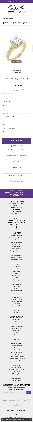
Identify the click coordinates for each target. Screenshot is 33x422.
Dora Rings (16, 280)
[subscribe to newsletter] (28, 392)
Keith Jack (16, 288)
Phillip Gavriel (16, 297)
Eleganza (16, 282)
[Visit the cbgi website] (18, 400)
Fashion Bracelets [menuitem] (16, 343)
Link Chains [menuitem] (16, 341)
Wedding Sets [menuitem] (16, 374)
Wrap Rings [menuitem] (16, 371)
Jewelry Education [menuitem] (16, 235)
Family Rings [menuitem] (16, 365)
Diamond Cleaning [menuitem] (16, 253)
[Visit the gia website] (5, 400)
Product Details (16, 176)
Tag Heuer (16, 310)
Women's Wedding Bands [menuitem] (16, 356)
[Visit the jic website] (28, 400)
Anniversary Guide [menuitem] (16, 257)
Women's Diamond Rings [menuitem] (16, 369)
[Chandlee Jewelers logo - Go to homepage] (16, 9)
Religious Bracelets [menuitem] (16, 367)
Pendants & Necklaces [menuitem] (16, 326)
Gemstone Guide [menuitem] (17, 246)
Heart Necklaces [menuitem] (16, 378)
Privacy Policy (10, 410)
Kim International (16, 290)
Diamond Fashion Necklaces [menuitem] (16, 358)
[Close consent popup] (30, 419)
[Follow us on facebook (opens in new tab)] (16, 227)
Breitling (16, 273)
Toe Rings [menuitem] (16, 339)
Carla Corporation (16, 275)
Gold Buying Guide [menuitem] (16, 259)
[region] (16, 49)
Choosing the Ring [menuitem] (16, 242)
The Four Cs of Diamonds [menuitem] (16, 238)
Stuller (16, 308)
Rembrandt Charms (16, 299)
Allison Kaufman (16, 267)
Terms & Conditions (21, 410)
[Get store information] (16, 213)
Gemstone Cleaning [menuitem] (16, 255)
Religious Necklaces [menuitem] (16, 361)
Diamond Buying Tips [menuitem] (16, 240)
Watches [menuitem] (16, 335)
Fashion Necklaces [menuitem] (16, 345)
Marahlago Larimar (16, 295)
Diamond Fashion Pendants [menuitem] (16, 363)
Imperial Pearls (16, 284)
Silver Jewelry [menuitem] (16, 330)
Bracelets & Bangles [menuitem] (16, 328)
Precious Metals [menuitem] (16, 248)
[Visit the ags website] (16, 405)
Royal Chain (16, 303)
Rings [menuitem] (16, 322)
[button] (8, 1)
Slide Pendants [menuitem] (16, 354)
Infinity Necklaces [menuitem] (16, 352)
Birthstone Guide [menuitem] (16, 244)
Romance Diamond (16, 301)
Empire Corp (16, 312)
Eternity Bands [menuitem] (16, 380)
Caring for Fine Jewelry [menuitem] (16, 251)
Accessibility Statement (16, 414)
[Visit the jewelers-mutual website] (12, 400)
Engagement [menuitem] (16, 319)
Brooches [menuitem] (16, 376)
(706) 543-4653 (16, 72)
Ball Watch (16, 271)
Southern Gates (16, 306)
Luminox (16, 293)
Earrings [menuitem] (16, 324)
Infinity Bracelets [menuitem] (16, 350)
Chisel (16, 277)
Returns (24, 149)
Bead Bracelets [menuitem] (16, 337)
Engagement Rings (8, 18)
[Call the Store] (16, 209)
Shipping (9, 149)
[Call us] (16, 211)
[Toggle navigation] (3, 12)
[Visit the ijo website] (24, 400)
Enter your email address (16, 389)
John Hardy (16, 286)
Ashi (16, 269)
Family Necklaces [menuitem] (16, 348)
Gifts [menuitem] (16, 332)
